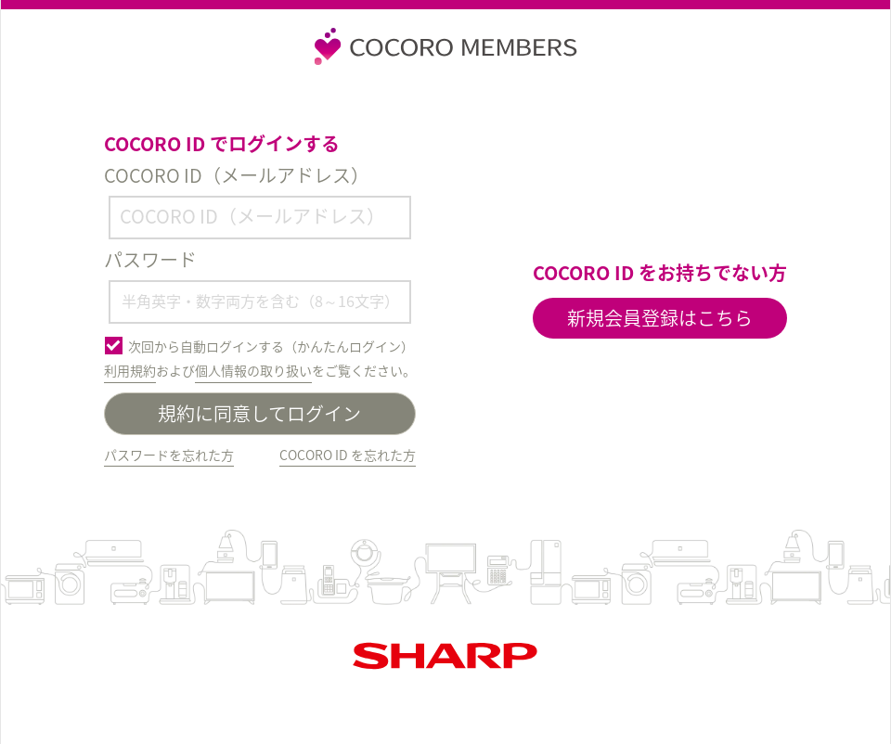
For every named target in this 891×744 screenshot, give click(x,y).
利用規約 (130, 370)
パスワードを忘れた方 (169, 454)
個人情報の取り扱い (253, 370)
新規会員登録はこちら (660, 317)
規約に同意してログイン (259, 413)
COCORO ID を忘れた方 (347, 454)
